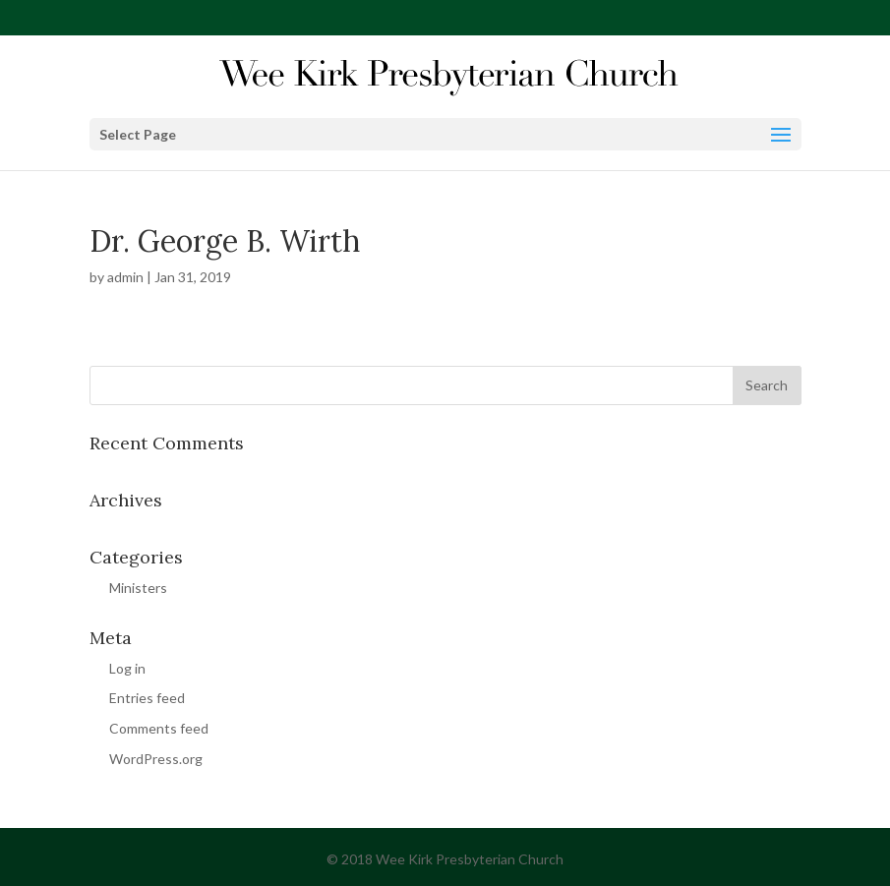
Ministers (138, 587)
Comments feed (158, 728)
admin (125, 276)
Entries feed (147, 697)
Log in (127, 668)
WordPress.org (156, 758)
